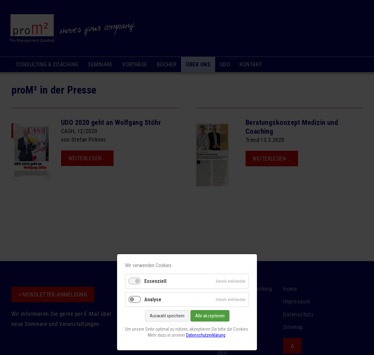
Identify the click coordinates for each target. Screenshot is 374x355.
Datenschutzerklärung (205, 335)
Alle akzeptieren (210, 316)
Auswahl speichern (167, 316)
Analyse (152, 300)
